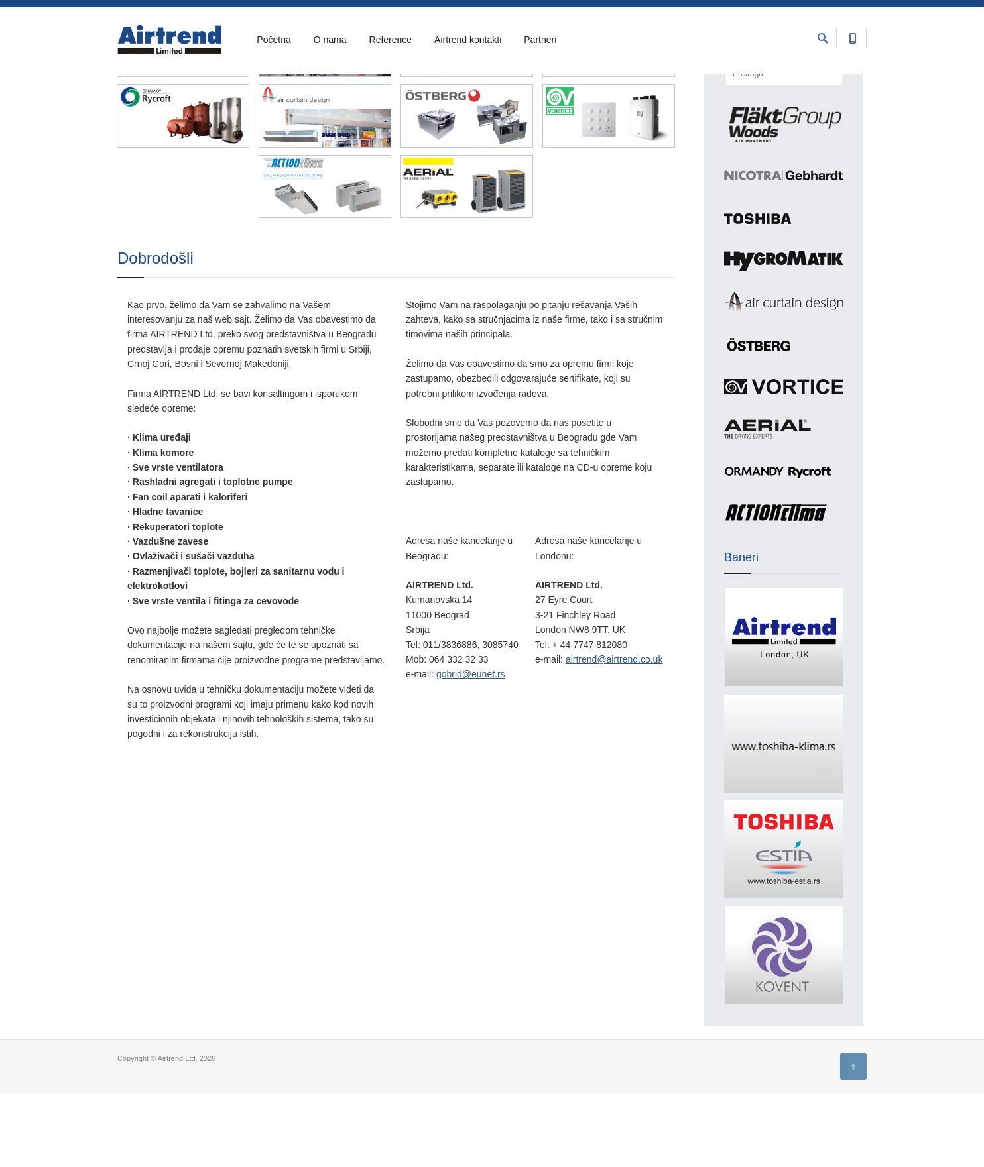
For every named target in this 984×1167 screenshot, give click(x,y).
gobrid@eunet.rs (470, 748)
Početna (273, 40)
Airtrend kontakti (467, 40)
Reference (390, 40)
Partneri (540, 40)
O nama (330, 40)
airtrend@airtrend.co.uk (614, 733)
